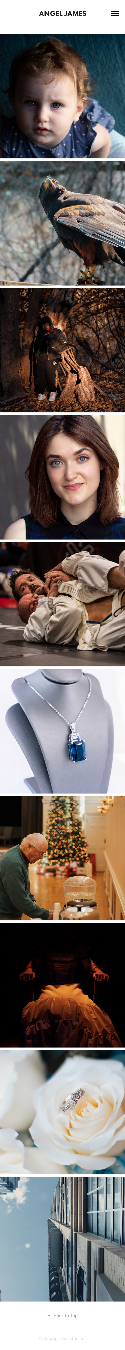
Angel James (62, 13)
